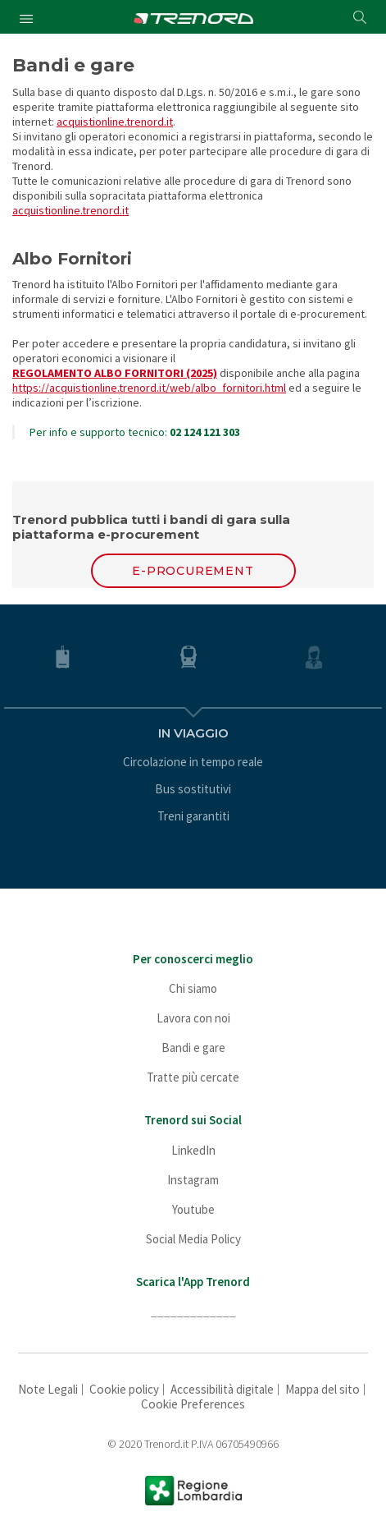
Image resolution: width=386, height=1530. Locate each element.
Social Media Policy (193, 1239)
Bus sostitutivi (193, 789)
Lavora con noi (193, 1018)
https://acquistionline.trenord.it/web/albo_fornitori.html (149, 387)
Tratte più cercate (193, 1077)
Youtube (193, 1209)
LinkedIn (193, 1150)
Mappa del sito (322, 1389)
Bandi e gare (193, 1047)
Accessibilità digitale (222, 1389)
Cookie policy (124, 1389)
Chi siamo (193, 988)
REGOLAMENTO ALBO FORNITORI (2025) (114, 372)
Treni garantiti (193, 816)
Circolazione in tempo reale (193, 762)
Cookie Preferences (193, 1404)
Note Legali (48, 1389)
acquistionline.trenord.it (115, 121)
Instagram (193, 1180)
